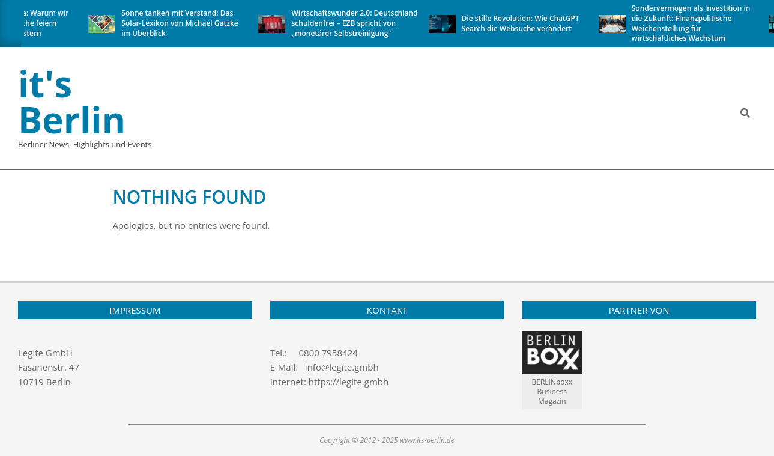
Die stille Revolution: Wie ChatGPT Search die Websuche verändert (522, 23)
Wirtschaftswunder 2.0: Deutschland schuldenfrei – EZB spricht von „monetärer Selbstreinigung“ (356, 23)
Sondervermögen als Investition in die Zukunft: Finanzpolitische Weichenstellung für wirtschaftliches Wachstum (692, 23)
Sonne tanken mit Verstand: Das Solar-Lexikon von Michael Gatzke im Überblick (181, 23)
